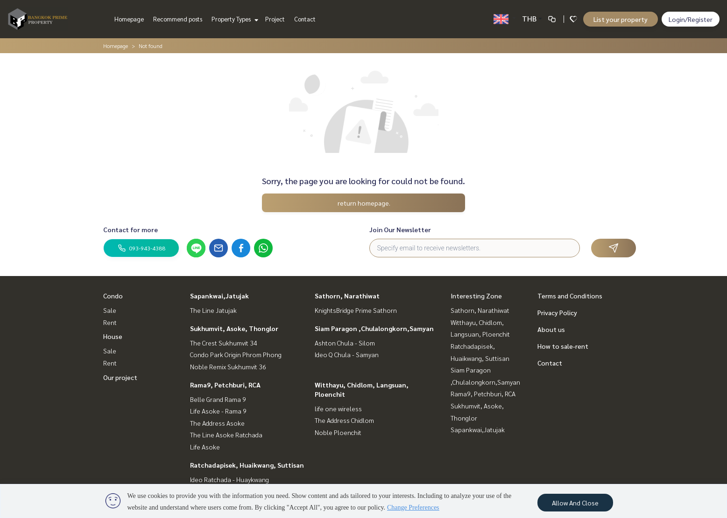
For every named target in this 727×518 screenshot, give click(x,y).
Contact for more (130, 229)
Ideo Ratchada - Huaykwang (229, 479)
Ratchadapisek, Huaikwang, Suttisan (247, 465)
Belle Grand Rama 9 (218, 399)
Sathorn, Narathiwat (347, 295)
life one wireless (338, 408)
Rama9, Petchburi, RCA (225, 384)
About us (551, 329)
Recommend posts (177, 19)
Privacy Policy (557, 312)
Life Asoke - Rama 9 (218, 411)
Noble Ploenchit (338, 432)
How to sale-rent (562, 346)
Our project (120, 377)
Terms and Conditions (569, 295)
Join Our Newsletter (400, 229)
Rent (110, 322)
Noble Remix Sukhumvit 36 (228, 366)
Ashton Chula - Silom (345, 342)
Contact (305, 19)
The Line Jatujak (213, 310)
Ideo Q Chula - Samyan (347, 354)
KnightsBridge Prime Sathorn (356, 310)
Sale (109, 310)
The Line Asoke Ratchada (226, 434)
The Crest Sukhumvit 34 (223, 342)
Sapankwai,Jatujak (219, 295)
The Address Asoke (217, 423)
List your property (620, 19)
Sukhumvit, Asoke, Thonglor (234, 328)
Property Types (234, 19)
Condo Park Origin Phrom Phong (236, 354)
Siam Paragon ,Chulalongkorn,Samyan (374, 328)
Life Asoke (205, 446)
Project (275, 19)
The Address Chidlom (344, 420)
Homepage (129, 19)
